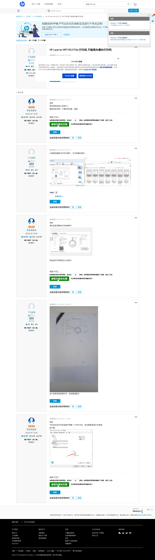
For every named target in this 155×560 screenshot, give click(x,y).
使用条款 (141, 515)
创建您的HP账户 (51, 34)
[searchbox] (105, 4)
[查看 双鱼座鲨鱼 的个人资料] (31, 110)
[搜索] (75, 11)
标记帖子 (32, 76)
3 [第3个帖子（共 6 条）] (26, 173)
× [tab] (149, 15)
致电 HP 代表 (43, 535)
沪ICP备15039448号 (63, 550)
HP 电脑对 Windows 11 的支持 (120, 25)
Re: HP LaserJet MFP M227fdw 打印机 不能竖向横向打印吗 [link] (64, 16)
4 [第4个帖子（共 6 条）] (26, 240)
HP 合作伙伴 (96, 529)
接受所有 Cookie (85, 76)
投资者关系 (15, 538)
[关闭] (118, 58)
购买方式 (42, 529)
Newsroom (15, 543)
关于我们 (15, 529)
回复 (55, 132)
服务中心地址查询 (71, 540)
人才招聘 (15, 535)
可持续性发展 (16, 540)
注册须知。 (149, 515)
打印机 (28, 16)
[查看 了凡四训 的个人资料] (31, 57)
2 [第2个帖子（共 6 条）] (26, 120)
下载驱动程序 (69, 532)
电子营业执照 (77, 550)
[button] (136, 47)
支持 (66, 529)
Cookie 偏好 (50, 550)
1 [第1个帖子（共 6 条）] (26, 70)
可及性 (28, 550)
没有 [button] (79, 137)
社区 (66, 538)
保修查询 (68, 543)
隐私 (34, 550)
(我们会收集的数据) (105, 67)
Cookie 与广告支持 (89, 69)
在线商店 (42, 532)
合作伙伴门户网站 (98, 532)
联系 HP (14, 532)
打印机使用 (38, 16)
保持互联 (122, 529)
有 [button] (73, 137)
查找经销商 (42, 538)
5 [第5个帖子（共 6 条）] (26, 327)
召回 (13, 550)
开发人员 (95, 535)
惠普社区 (19, 16)
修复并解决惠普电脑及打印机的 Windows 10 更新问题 (128, 40)
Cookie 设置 (69, 76)
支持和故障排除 (70, 535)
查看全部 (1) (59, 196)
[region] (78, 68)
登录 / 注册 (133, 11)
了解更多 (66, 35)
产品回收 (20, 550)
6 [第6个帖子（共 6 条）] (26, 439)
